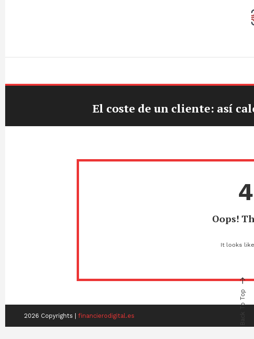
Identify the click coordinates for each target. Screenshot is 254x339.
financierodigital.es (106, 315)
